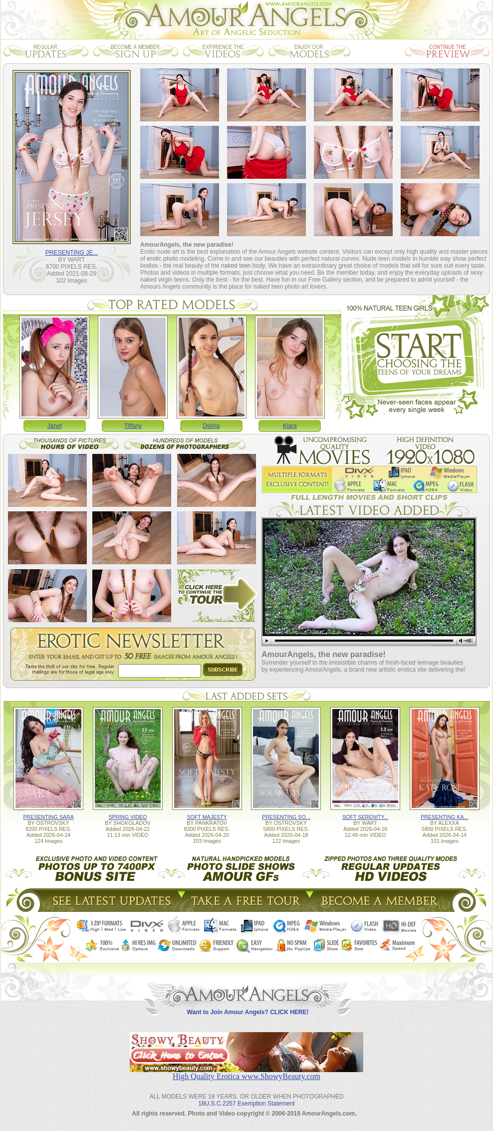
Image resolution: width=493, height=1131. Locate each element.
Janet (54, 425)
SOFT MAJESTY (207, 817)
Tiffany (133, 425)
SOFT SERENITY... (365, 817)
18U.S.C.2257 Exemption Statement (246, 1103)
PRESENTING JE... (71, 252)
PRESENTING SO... (286, 817)
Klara (290, 425)
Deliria (211, 425)
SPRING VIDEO (127, 817)
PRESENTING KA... (444, 817)
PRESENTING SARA (48, 817)
